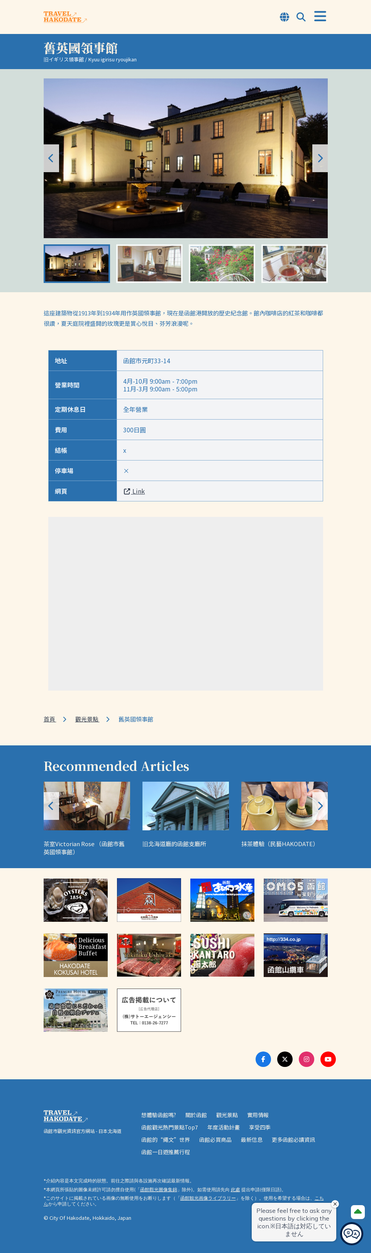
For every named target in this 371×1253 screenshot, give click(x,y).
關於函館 (196, 1115)
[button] (320, 158)
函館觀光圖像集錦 (158, 1189)
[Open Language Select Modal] (284, 17)
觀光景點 (87, 719)
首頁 (50, 719)
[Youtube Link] (328, 1059)
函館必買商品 (215, 1139)
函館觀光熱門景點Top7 (169, 1127)
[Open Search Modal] (301, 17)
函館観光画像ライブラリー (208, 1198)
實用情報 (258, 1115)
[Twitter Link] (285, 1059)
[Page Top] (358, 1212)
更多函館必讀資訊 (293, 1139)
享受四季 (260, 1127)
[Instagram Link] (306, 1059)
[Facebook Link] (263, 1059)
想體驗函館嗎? (158, 1115)
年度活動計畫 (223, 1127)
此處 (235, 1189)
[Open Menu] (320, 16)
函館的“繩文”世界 (165, 1139)
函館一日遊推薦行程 (165, 1152)
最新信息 (252, 1139)
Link (134, 491)
